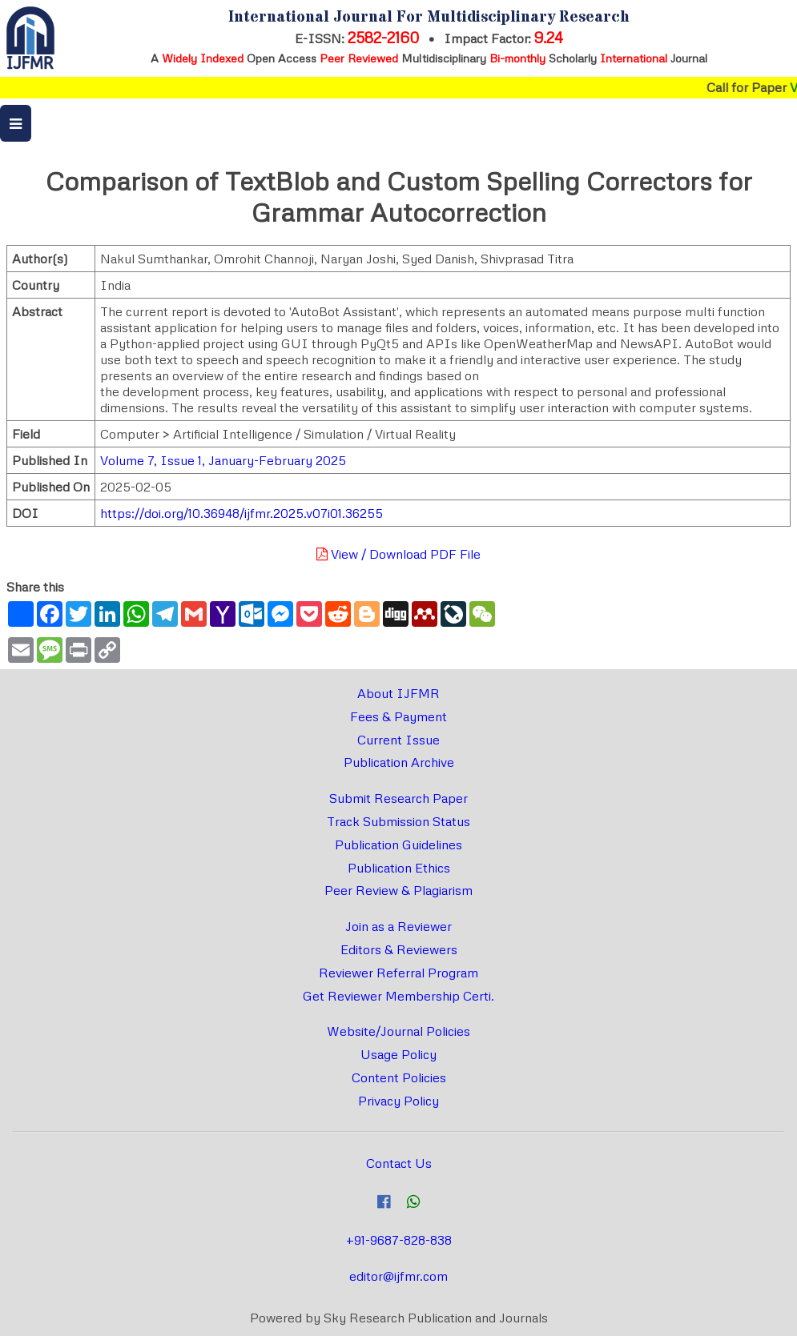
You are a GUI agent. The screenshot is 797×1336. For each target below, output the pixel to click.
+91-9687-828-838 (399, 1240)
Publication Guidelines (398, 845)
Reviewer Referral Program (398, 973)
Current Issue (398, 740)
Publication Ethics (399, 868)
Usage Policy (398, 1054)
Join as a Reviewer (398, 926)
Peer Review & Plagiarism (398, 890)
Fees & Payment (398, 716)
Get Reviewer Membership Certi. (398, 996)
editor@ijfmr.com (398, 1276)
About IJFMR (398, 693)
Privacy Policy (398, 1101)
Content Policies (399, 1077)
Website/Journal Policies (398, 1031)
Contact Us (399, 1163)
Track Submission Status (398, 821)
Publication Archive (399, 762)
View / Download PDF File (398, 554)
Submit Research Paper (398, 798)
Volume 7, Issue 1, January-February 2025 (223, 460)
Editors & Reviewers (398, 949)
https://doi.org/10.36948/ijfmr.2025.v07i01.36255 (241, 513)
